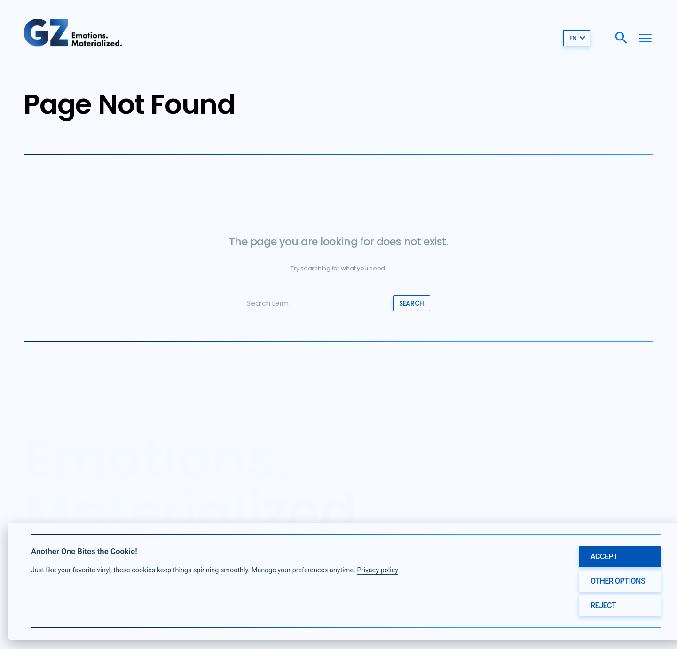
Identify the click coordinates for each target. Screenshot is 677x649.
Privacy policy (377, 570)
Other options (617, 581)
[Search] (621, 38)
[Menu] (645, 38)
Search (411, 303)
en (577, 37)
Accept (604, 556)
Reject (603, 605)
